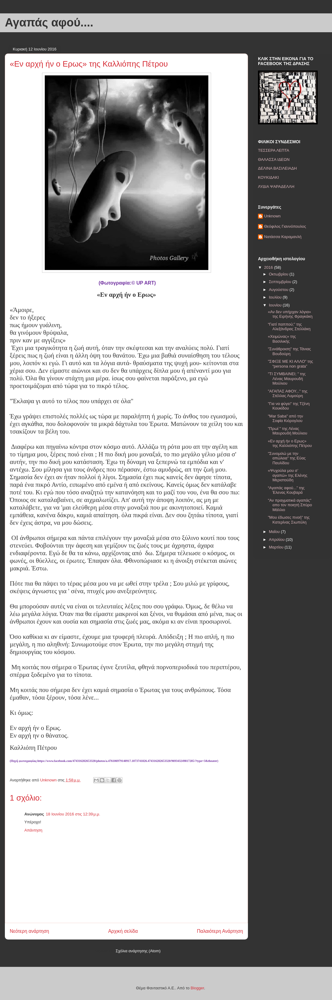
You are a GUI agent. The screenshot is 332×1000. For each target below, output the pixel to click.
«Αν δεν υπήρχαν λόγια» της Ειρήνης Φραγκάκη (290, 314)
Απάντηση (33, 830)
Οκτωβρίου (279, 274)
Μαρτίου (277, 547)
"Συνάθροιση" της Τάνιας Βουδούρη (289, 351)
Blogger (197, 988)
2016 (269, 267)
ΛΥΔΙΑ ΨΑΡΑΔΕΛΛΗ (276, 186)
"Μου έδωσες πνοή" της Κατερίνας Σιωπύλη (288, 519)
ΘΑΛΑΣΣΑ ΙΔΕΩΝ (274, 159)
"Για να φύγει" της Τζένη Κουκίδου (288, 406)
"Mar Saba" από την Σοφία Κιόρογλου (285, 418)
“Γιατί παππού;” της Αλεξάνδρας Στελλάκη (289, 326)
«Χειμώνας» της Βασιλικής (282, 339)
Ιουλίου (276, 297)
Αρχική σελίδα (123, 931)
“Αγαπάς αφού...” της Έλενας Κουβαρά (286, 490)
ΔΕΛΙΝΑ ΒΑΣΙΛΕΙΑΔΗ (277, 168)
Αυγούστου (279, 289)
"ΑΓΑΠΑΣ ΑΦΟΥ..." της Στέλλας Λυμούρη (287, 393)
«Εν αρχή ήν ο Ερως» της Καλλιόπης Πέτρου (290, 443)
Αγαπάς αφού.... (49, 22)
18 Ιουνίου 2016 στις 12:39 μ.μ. (73, 814)
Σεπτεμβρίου (280, 281)
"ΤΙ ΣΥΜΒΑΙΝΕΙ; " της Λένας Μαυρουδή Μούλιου (287, 379)
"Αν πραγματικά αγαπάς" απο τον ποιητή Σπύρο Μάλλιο (290, 505)
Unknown (272, 216)
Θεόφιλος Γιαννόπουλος (285, 226)
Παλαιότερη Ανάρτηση (220, 931)
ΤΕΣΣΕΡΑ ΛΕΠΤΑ (273, 150)
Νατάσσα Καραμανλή (283, 236)
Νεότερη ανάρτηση (29, 931)
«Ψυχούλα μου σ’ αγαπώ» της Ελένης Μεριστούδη (287, 475)
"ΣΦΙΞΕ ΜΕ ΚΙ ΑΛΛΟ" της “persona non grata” (290, 364)
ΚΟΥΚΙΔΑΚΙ (268, 177)
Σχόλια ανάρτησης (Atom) (138, 951)
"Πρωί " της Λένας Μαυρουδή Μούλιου (287, 431)
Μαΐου (275, 531)
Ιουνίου (276, 305)
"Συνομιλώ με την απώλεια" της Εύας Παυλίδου (287, 458)
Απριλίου (277, 539)
